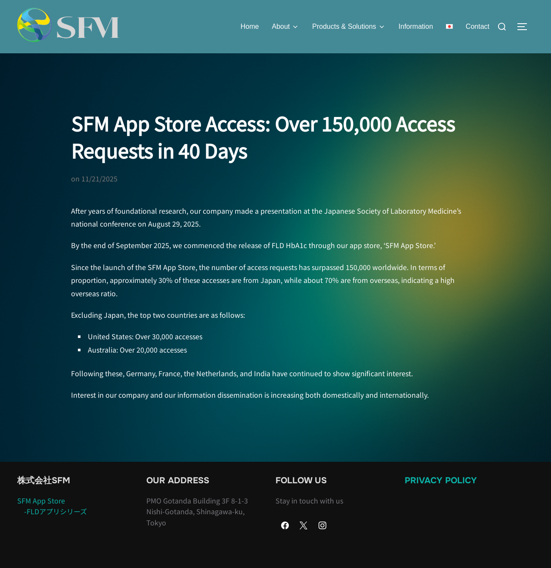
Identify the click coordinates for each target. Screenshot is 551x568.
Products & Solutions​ (349, 27)
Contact (477, 26)
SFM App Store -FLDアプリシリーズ (52, 522)
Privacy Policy (441, 496)
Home (250, 26)
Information (416, 26)
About (285, 27)
